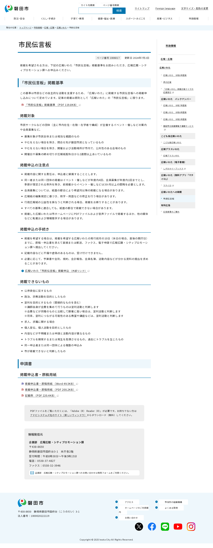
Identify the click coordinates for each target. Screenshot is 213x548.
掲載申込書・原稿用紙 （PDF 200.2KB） (51, 389)
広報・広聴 (49, 27)
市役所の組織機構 (169, 511)
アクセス (124, 511)
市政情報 (38, 27)
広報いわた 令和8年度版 (175, 71)
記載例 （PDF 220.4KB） (42, 395)
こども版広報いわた (173, 141)
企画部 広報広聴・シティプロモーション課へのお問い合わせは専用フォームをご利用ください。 (86, 477)
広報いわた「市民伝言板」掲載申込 (57, 271)
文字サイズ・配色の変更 (194, 8)
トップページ (25, 27)
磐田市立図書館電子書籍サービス (178, 126)
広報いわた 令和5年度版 (175, 117)
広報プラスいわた (172, 154)
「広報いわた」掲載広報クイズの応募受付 (178, 88)
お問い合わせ (127, 522)
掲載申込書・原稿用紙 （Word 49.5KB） (51, 383)
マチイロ (169, 184)
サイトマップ (142, 8)
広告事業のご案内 (172, 211)
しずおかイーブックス (175, 167)
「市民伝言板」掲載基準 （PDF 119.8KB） (53, 105)
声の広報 (167, 79)
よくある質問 (167, 516)
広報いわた (62, 27)
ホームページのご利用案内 (134, 516)
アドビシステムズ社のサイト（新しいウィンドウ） (58, 415)
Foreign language (165, 8)
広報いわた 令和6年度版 (175, 110)
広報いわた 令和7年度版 (175, 102)
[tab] (88, 5)
